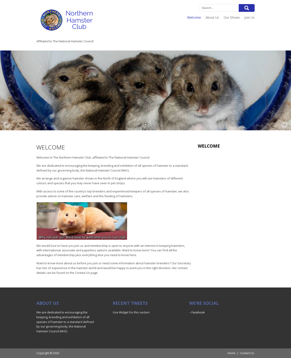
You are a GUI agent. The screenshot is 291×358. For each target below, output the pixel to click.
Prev (6, 124)
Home (232, 353)
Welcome (194, 17)
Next (284, 124)
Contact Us (247, 353)
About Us (212, 17)
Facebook (198, 312)
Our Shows (232, 17)
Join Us (249, 17)
